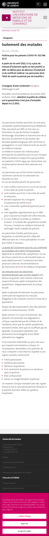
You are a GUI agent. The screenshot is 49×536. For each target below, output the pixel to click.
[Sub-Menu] (45, 17)
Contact (5, 457)
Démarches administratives (13, 488)
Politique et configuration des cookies (17, 472)
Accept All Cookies (24, 532)
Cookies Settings (24, 517)
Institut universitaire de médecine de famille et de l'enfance (25, 17)
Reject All (24, 525)
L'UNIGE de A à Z (9, 467)
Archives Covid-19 (10, 30)
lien (32, 85)
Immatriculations (9, 483)
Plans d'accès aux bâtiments (13, 462)
